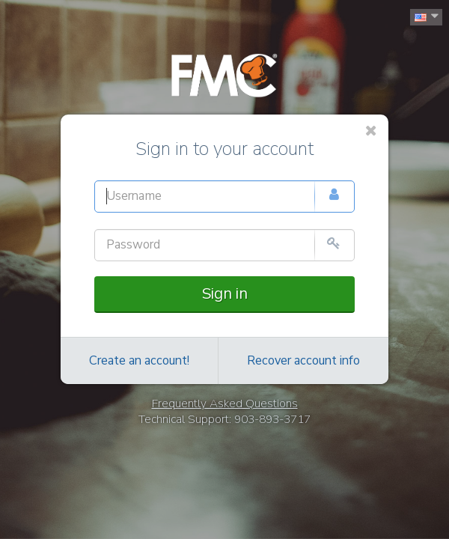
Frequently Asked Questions (225, 403)
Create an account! (139, 361)
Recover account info (303, 361)
